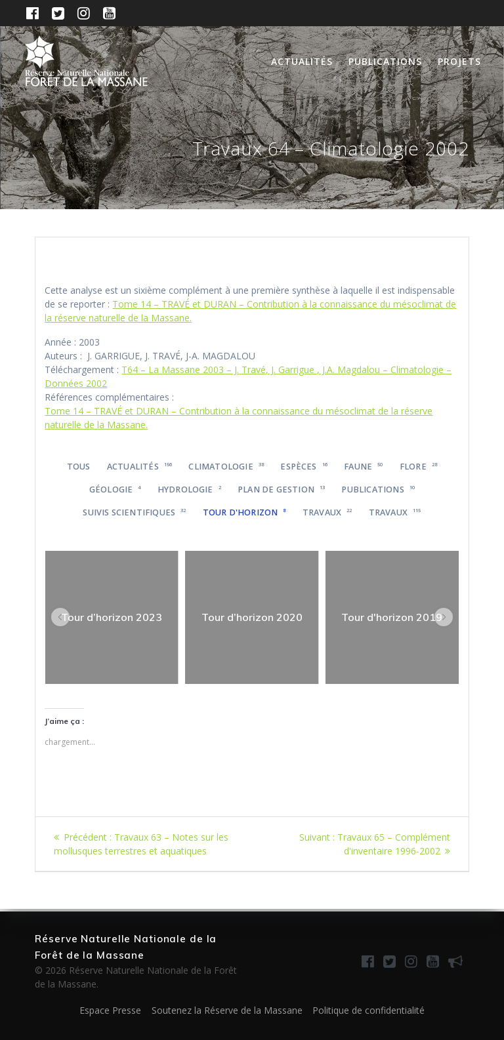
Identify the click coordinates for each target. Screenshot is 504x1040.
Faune (363, 466)
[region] (111, 618)
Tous (79, 466)
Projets (459, 61)
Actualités (302, 61)
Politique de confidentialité (368, 1010)
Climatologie (226, 466)
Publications (385, 61)
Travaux (327, 512)
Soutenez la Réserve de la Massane (227, 1010)
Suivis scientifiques (134, 512)
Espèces (303, 466)
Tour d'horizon (244, 512)
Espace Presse (110, 1010)
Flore (418, 466)
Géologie (115, 489)
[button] (60, 617)
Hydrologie (189, 489)
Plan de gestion (281, 489)
